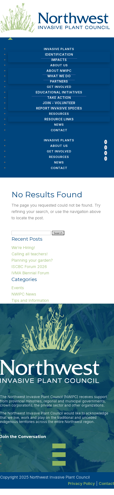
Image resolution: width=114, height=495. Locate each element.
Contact (59, 130)
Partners (59, 81)
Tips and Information (30, 300)
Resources (59, 157)
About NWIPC (59, 71)
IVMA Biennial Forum (30, 273)
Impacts (59, 60)
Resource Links (59, 119)
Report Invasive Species (59, 108)
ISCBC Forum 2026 (29, 266)
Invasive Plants (59, 140)
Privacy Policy (81, 483)
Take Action (59, 98)
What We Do (59, 76)
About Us (59, 146)
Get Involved (59, 151)
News (59, 124)
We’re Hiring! (23, 247)
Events (17, 287)
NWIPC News (23, 294)
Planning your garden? (32, 260)
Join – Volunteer (59, 103)
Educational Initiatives (59, 92)
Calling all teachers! (29, 254)
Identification (59, 54)
